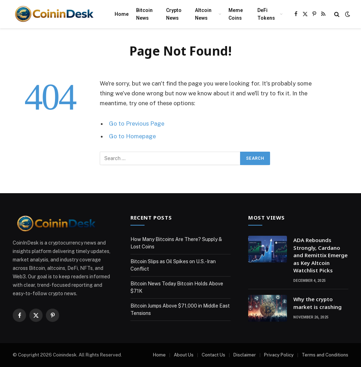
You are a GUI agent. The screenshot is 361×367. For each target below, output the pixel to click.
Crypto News (174, 14)
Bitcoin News (144, 14)
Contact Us (213, 354)
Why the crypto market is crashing (317, 303)
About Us (184, 354)
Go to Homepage (132, 136)
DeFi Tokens (266, 14)
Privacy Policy (279, 354)
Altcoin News (203, 14)
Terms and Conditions (325, 354)
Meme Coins (235, 14)
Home (122, 14)
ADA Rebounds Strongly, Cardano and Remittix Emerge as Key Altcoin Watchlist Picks (320, 255)
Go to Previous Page (136, 123)
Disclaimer (244, 354)
